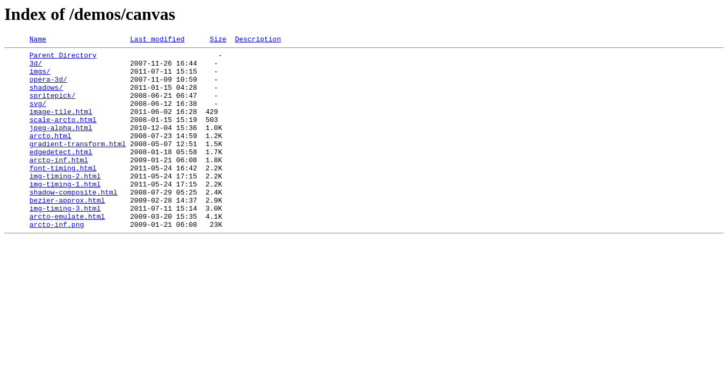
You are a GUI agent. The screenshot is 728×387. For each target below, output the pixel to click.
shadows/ (46, 97)
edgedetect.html (61, 174)
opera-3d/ (48, 87)
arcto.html (50, 155)
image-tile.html (61, 126)
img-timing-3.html (65, 242)
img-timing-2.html (65, 203)
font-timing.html (63, 193)
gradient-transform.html (78, 164)
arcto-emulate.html (67, 251)
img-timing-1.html (65, 213)
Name (38, 40)
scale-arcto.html (63, 135)
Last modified (157, 40)
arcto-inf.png (57, 261)
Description (258, 40)
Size (218, 40)
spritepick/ (53, 106)
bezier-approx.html (67, 232)
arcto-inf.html (59, 184)
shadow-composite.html (74, 222)
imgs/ (40, 77)
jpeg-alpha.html (61, 145)
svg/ (38, 116)
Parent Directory (63, 58)
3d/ (36, 68)
